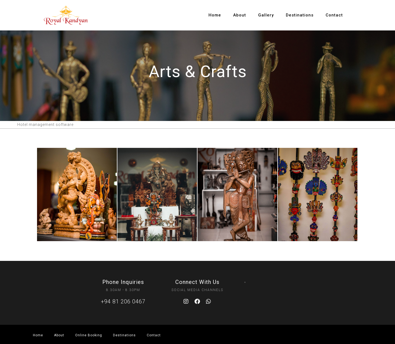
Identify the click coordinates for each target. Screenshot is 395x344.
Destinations (300, 15)
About (239, 15)
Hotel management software (45, 124)
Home (214, 15)
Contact (334, 15)
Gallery (266, 15)
